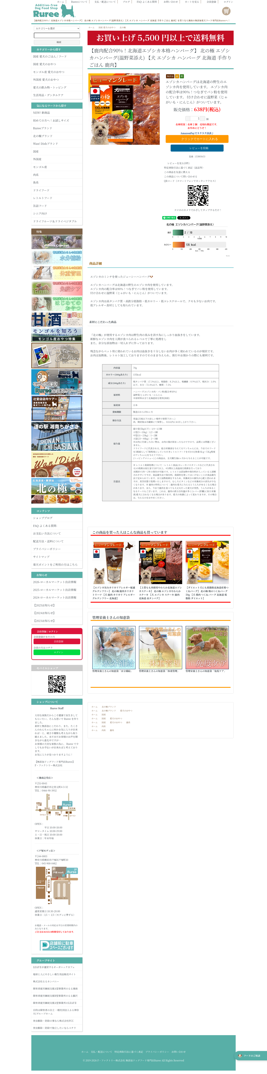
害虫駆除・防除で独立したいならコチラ (57, 1028)
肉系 (104, 726)
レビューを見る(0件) (177, 163)
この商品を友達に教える (177, 172)
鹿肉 (112, 730)
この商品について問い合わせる (180, 176)
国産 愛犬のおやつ (107, 27)
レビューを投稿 (197, 148)
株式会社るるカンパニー (57, 981)
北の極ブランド (109, 706)
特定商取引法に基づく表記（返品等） (184, 167)
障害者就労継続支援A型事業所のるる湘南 (57, 988)
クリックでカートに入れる (197, 139)
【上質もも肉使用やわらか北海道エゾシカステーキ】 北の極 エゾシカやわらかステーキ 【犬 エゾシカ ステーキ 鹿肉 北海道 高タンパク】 (160, 593)
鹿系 (128, 722)
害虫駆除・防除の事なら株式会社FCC (57, 1020)
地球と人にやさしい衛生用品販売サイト (57, 974)
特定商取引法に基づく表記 (128, 1051)
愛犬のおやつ (126, 710)
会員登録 (209, 1)
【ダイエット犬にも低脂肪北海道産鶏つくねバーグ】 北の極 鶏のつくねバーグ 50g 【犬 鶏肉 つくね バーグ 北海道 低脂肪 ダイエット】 (207, 593)
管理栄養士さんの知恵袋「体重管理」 (159, 671)
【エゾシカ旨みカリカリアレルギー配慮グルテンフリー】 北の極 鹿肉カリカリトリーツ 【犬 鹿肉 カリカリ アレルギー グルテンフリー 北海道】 (113, 593)
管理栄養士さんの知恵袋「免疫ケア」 (206, 671)
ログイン (226, 1)
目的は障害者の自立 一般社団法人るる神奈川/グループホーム (57, 1011)
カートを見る (190, 1)
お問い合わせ (169, 1)
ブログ (124, 1)
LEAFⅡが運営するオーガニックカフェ (57, 967)
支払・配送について (103, 1)
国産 (104, 714)
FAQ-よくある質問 (145, 1)
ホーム (59, 1)
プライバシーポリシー (157, 1051)
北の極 (123, 27)
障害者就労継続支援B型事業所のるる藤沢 (57, 995)
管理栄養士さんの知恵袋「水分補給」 (112, 671)
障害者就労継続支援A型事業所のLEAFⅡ (57, 1003)
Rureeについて (78, 1)
